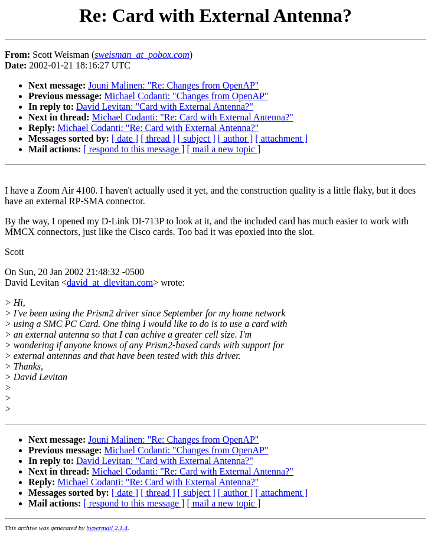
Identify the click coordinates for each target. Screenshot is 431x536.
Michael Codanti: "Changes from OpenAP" (187, 96)
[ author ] (235, 138)
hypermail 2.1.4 (107, 527)
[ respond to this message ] (133, 149)
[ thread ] (158, 138)
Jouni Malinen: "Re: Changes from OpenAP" (173, 85)
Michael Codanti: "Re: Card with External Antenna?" (192, 117)
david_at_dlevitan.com (110, 282)
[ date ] (125, 138)
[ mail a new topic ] (223, 149)
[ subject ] (197, 138)
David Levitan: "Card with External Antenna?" (164, 107)
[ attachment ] (281, 138)
